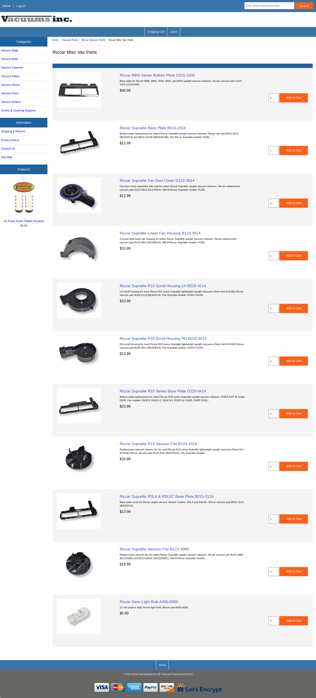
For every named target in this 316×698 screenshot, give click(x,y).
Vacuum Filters (10, 76)
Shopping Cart (155, 31)
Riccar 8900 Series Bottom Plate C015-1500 (157, 75)
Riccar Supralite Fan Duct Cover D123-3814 (157, 180)
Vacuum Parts (70, 39)
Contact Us (8, 148)
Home (6, 6)
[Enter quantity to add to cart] (273, 97)
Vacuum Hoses (10, 84)
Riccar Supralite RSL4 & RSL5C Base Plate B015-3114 (166, 496)
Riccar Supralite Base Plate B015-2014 (153, 128)
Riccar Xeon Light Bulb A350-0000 (149, 602)
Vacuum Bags (9, 50)
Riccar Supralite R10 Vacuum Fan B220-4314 (158, 444)
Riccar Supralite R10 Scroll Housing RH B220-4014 (163, 338)
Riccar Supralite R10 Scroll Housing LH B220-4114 (163, 286)
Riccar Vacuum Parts (93, 39)
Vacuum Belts (9, 59)
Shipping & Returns (13, 131)
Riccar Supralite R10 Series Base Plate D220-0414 (163, 391)
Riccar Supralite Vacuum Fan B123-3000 (154, 549)
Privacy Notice (10, 140)
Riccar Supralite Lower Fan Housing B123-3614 (160, 233)
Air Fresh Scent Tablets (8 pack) (24, 201)
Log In (20, 6)
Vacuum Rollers (11, 102)
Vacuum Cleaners (12, 67)
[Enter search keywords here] (269, 5)
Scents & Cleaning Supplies (18, 110)
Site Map (6, 157)
